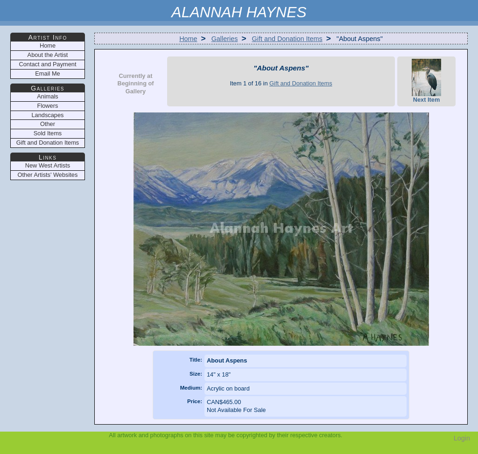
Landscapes (47, 115)
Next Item (426, 81)
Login (462, 438)
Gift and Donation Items (287, 38)
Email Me (47, 73)
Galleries (224, 38)
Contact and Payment (47, 64)
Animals (47, 96)
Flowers (47, 105)
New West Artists (47, 165)
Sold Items (48, 133)
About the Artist (48, 54)
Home (188, 38)
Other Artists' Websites (48, 174)
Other (47, 123)
